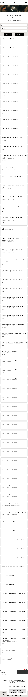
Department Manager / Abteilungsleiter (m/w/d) (12, 137)
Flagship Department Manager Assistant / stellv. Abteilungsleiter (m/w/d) (12, 229)
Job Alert (22, 672)
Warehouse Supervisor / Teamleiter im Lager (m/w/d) (13, 649)
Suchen (8, 34)
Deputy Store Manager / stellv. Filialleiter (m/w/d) (13, 176)
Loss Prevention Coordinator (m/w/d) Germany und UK (14, 333)
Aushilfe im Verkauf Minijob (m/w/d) (10, 56)
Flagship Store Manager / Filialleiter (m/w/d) (12, 270)
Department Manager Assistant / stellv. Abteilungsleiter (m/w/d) (14, 156)
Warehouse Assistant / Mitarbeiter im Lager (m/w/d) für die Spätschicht (14, 639)
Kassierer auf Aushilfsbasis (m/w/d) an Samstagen (13, 297)
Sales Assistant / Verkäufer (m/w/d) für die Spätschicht (14, 512)
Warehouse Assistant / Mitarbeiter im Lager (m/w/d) (13, 593)
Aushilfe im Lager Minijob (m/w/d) (9, 38)
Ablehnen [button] (21, 692)
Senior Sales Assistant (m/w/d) (9, 521)
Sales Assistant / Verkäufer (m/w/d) (10, 387)
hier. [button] (24, 687)
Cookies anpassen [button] (13, 692)
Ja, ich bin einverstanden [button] (17, 690)
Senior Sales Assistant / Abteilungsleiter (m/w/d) (13, 539)
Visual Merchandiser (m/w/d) (8, 575)
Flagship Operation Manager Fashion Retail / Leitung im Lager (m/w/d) (14, 260)
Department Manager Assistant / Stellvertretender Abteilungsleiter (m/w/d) (13, 167)
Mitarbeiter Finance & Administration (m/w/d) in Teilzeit (14, 342)
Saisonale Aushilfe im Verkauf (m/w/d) (10, 351)
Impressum (4, 692)
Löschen (19, 34)
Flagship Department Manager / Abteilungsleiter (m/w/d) (13, 186)
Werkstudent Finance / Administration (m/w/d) (12, 658)
